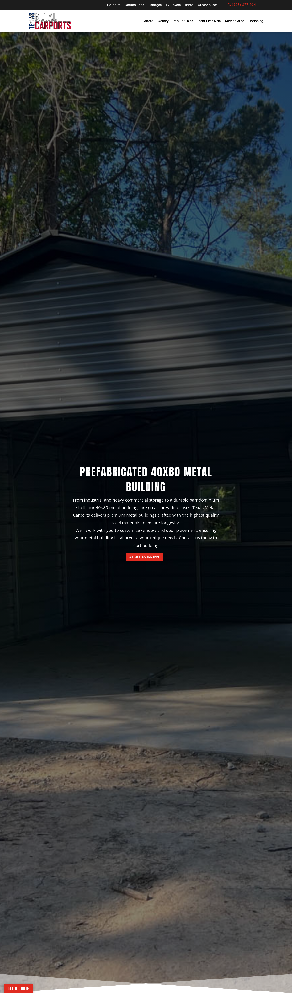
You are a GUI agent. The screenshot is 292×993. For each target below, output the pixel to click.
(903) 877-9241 (245, 4)
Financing (256, 21)
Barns (189, 5)
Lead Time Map (209, 21)
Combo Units (134, 5)
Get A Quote (18, 988)
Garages (155, 5)
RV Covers (173, 5)
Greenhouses (208, 5)
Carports (114, 5)
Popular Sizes (183, 21)
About (149, 21)
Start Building (144, 557)
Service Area (234, 21)
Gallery (163, 21)
